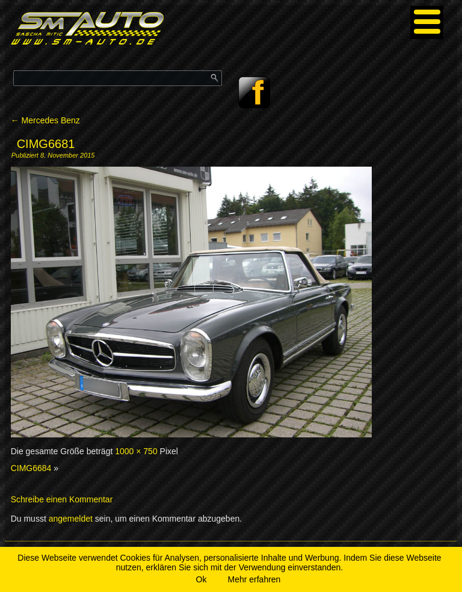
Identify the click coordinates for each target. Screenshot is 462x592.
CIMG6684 (31, 468)
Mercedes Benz (45, 120)
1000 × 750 (136, 451)
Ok (201, 579)
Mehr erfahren (253, 579)
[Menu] (426, 22)
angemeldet (71, 518)
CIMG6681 (46, 143)
